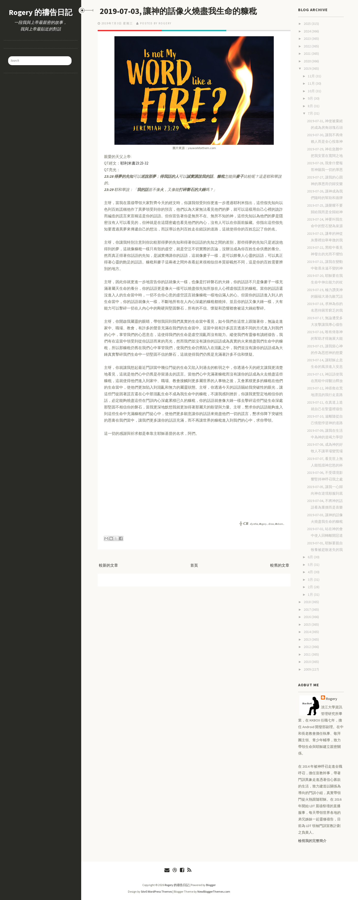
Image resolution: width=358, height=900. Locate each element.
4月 (311, 572)
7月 (311, 113)
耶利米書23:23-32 (134, 163)
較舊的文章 (279, 565)
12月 (312, 76)
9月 (311, 98)
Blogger (211, 885)
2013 (308, 639)
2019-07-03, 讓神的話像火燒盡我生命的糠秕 (178, 11)
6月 (311, 557)
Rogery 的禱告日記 (40, 12)
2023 (308, 38)
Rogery (331, 698)
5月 (311, 564)
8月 (311, 106)
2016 (308, 617)
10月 (312, 91)
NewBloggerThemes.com (213, 891)
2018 (308, 602)
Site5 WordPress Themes (156, 891)
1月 (311, 594)
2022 (308, 46)
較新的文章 (108, 565)
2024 (308, 31)
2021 (308, 53)
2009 (308, 669)
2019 (308, 68)
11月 (312, 83)
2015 (308, 624)
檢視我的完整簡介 (312, 840)
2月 (311, 587)
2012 (308, 646)
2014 (308, 631)
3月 (311, 579)
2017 (308, 609)
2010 (308, 661)
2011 (308, 654)
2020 (308, 61)
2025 (308, 23)
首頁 (194, 565)
